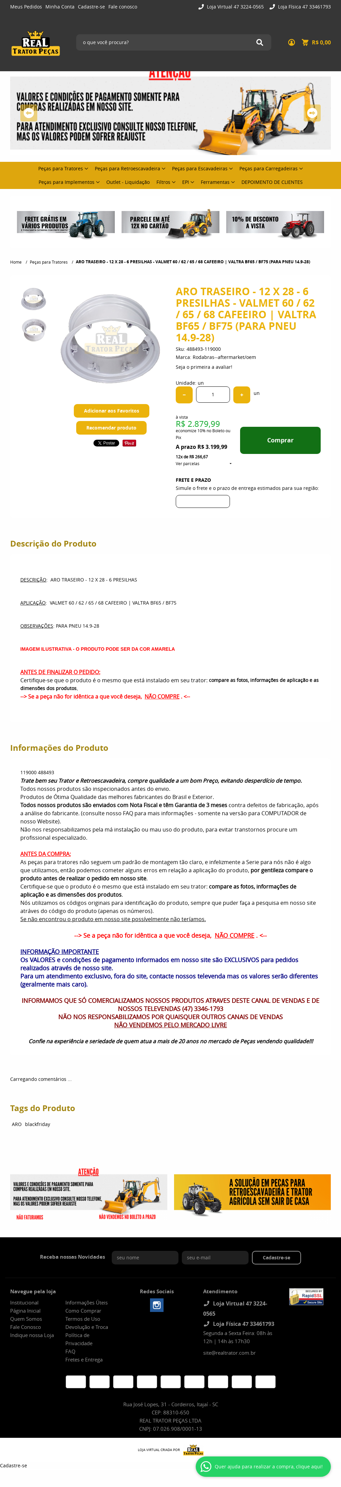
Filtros (163, 182)
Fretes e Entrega (84, 1359)
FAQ (70, 1351)
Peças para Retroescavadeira (127, 168)
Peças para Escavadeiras (200, 168)
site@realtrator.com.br (229, 1352)
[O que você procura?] (260, 42)
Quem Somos (26, 1318)
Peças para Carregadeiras (268, 168)
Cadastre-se (91, 6)
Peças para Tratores (60, 168)
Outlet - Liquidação (128, 182)
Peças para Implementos (66, 182)
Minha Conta (59, 6)
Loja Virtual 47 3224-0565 (235, 6)
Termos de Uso (82, 1318)
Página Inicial (25, 1310)
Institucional (24, 1302)
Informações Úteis (86, 1302)
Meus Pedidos (26, 6)
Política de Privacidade (78, 1339)
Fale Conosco (25, 1326)
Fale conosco (122, 6)
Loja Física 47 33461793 (304, 6)
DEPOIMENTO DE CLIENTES (272, 182)
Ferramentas (215, 182)
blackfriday (37, 1124)
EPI (185, 182)
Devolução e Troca (86, 1326)
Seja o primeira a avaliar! (204, 367)
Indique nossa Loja (32, 1335)
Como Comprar (83, 1310)
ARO (17, 1124)
